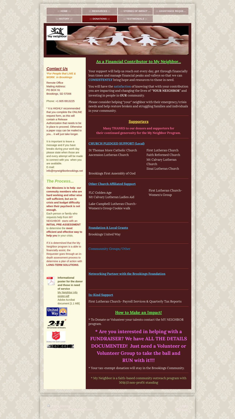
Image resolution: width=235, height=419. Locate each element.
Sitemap (64, 405)
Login (184, 405)
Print (52, 405)
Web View (181, 409)
